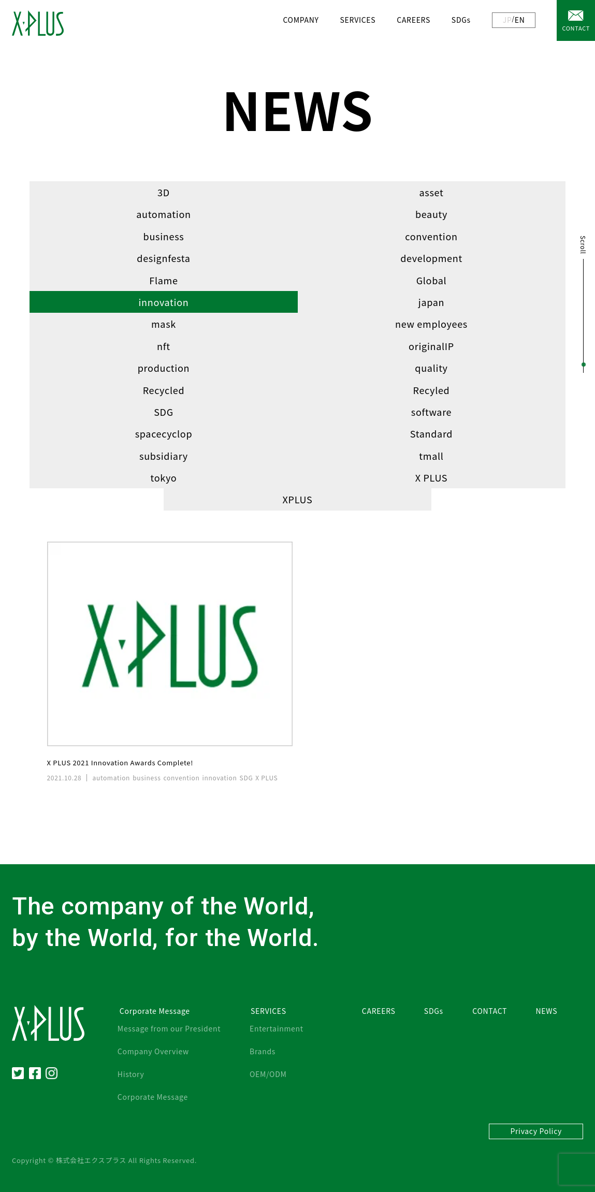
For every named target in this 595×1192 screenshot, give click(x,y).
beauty (431, 214)
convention (431, 236)
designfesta (163, 258)
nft (163, 346)
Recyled (431, 390)
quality (431, 367)
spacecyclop (164, 433)
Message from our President (169, 1028)
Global (431, 280)
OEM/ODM (268, 1074)
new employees (431, 323)
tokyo (163, 477)
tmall (431, 455)
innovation (163, 302)
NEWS (547, 1011)
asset (431, 192)
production (164, 367)
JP (507, 19)
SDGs (461, 19)
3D (163, 192)
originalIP (431, 346)
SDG (163, 411)
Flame (163, 280)
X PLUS (431, 477)
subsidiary (163, 455)
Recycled (164, 390)
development (431, 258)
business (163, 236)
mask (163, 323)
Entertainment (276, 1028)
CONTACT (576, 28)
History (131, 1074)
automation (163, 214)
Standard (431, 433)
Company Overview (153, 1051)
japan (431, 302)
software (431, 411)
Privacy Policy (536, 1131)
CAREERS (413, 19)
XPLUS (298, 499)
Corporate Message (153, 1097)
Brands (262, 1051)
